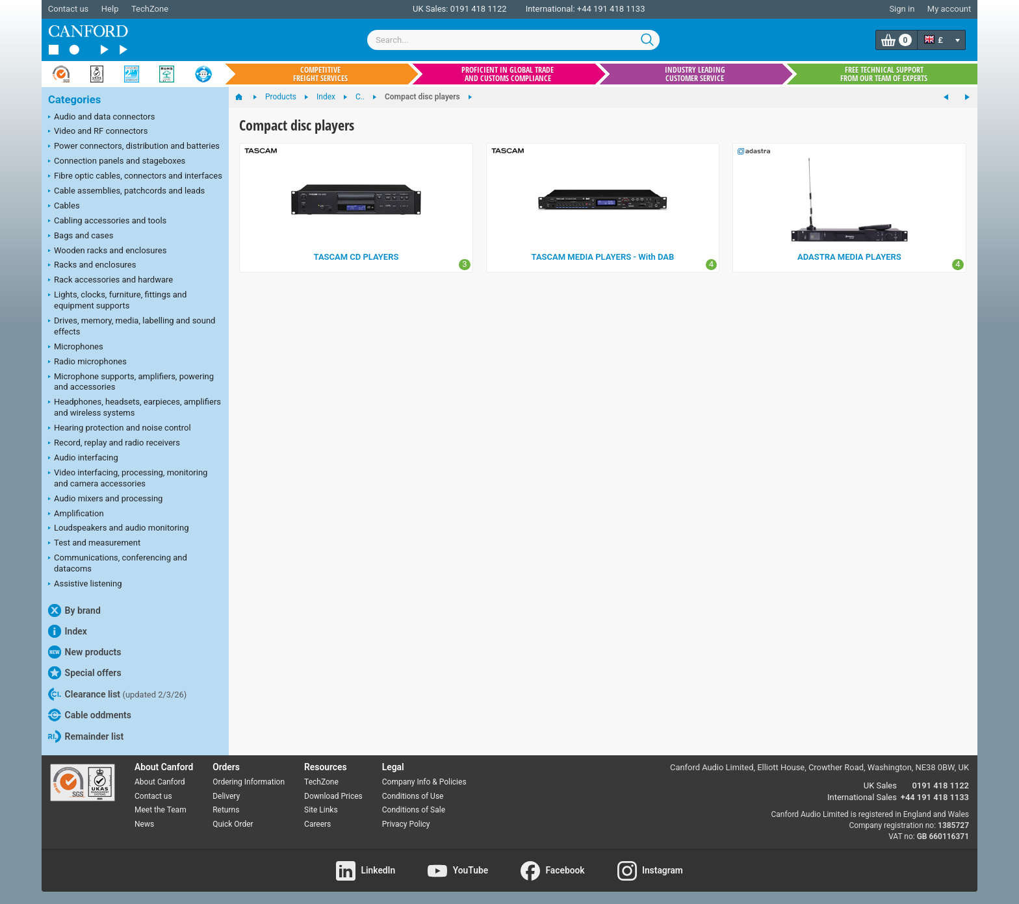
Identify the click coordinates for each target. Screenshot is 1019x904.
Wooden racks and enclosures (107, 251)
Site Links (321, 809)
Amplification (76, 514)
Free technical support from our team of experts (883, 74)
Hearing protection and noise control (119, 428)
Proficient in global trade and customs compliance (507, 74)
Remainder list (85, 736)
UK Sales (880, 785)
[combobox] (513, 40)
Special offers (85, 672)
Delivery (226, 796)
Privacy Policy (406, 824)
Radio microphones (87, 362)
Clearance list (117, 694)
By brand (74, 610)
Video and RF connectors (98, 132)
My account (949, 9)
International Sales (862, 797)
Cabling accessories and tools (107, 221)
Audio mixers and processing (105, 499)
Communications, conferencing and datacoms (117, 563)
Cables (64, 206)
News (144, 824)
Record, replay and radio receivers (114, 443)
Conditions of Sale (413, 809)
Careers (317, 824)
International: (550, 9)
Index (67, 631)
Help (110, 9)
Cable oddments (89, 715)
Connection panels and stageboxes (116, 162)
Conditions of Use (413, 796)
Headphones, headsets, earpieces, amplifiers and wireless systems (134, 407)
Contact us (68, 9)
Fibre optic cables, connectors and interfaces (135, 176)
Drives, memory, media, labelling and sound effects (131, 326)
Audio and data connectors (101, 117)
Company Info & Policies (424, 781)
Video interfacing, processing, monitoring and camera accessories (127, 478)
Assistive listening (85, 584)
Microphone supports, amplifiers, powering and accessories (131, 381)
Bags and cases (80, 236)
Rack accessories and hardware (110, 280)
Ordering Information (249, 781)
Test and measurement (94, 543)
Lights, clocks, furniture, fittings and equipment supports (117, 300)
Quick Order (233, 824)
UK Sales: (430, 9)
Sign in (901, 9)
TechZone (149, 9)
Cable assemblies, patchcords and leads (126, 191)
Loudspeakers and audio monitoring (118, 528)
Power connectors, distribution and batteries (134, 147)
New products (84, 652)
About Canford (160, 781)
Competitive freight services (320, 74)
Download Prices (333, 796)
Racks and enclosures (92, 265)
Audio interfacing (83, 458)
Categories (74, 100)
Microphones (75, 347)
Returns (226, 809)
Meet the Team (161, 809)
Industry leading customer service (695, 74)
